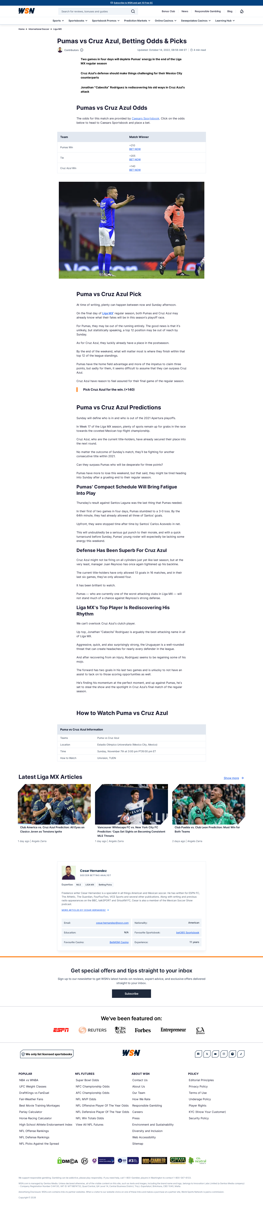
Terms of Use (198, 1096)
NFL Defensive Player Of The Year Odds (102, 1115)
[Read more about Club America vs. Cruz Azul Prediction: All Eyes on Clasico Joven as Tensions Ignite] (54, 832)
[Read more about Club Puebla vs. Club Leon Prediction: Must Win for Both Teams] (208, 832)
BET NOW (135, 149)
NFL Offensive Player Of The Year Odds (102, 1109)
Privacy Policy (198, 1090)
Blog (229, 11)
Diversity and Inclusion (147, 1134)
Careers (137, 1115)
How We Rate (141, 1102)
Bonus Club (168, 11)
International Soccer (39, 29)
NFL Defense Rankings (34, 1141)
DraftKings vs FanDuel (34, 1096)
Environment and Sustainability (153, 1128)
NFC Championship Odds (93, 1090)
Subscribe (131, 997)
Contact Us (139, 1083)
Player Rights (197, 1109)
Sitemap (137, 1147)
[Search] (133, 11)
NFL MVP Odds (86, 1102)
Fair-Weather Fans (31, 1102)
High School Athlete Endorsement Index (45, 1128)
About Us (138, 1090)
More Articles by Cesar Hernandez (85, 913)
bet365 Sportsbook (187, 935)
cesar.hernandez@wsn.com (112, 926)
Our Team (138, 1096)
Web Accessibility (144, 1141)
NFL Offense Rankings (34, 1134)
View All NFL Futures (89, 1128)
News (185, 11)
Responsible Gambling (208, 11)
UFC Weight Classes (32, 1090)
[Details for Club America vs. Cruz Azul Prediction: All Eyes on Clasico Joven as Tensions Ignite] (54, 804)
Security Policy (199, 1121)
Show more (234, 778)
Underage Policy (200, 1102)
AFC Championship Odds (92, 1096)
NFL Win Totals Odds (90, 1121)
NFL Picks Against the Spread (39, 1147)
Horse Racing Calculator (35, 1121)
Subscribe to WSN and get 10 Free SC (133, 2)
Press (136, 1121)
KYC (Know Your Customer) (207, 1115)
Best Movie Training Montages (39, 1109)
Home (22, 29)
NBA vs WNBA (28, 1083)
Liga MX (57, 29)
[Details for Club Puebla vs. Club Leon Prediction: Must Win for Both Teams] (208, 804)
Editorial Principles (201, 1083)
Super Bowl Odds (87, 1083)
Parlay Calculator (30, 1115)
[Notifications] (242, 11)
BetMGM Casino (119, 945)
